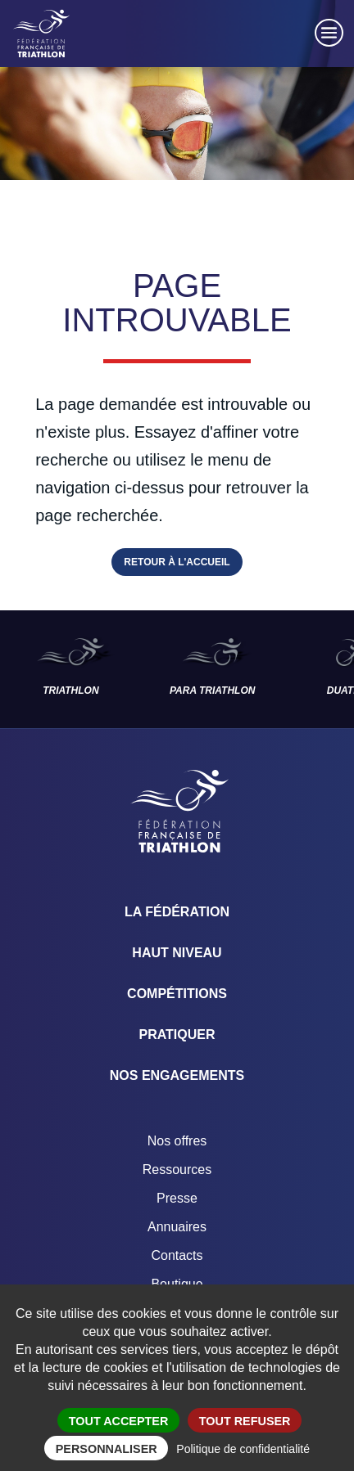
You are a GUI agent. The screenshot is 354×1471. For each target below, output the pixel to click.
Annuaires (177, 1227)
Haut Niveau (176, 953)
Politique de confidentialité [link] (243, 1448)
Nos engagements (177, 1075)
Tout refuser (245, 1421)
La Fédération (177, 912)
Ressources (177, 1169)
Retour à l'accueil (176, 562)
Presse (177, 1198)
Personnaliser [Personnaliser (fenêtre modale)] (106, 1448)
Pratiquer (176, 1034)
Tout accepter (119, 1421)
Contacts (176, 1255)
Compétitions (177, 994)
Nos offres (177, 1141)
